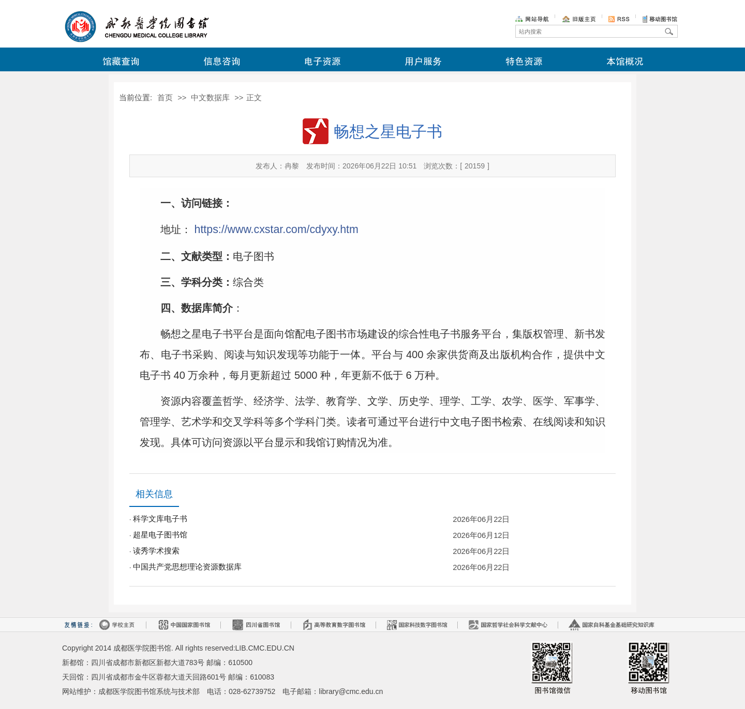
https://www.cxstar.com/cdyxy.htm (277, 229)
